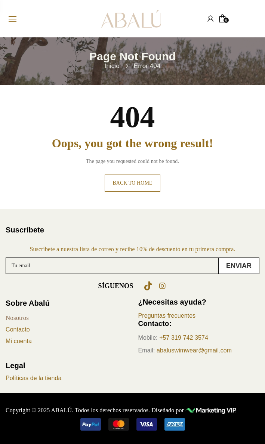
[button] (132, 424)
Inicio (112, 66)
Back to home (132, 183)
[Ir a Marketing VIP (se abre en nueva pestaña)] (210, 410)
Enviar (239, 265)
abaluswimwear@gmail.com (194, 350)
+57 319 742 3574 (183, 337)
